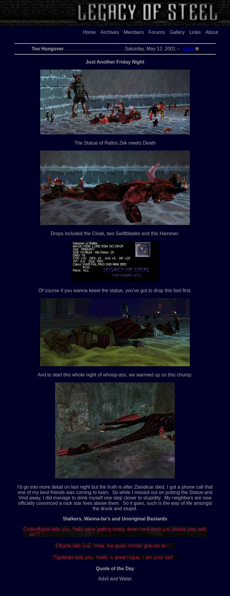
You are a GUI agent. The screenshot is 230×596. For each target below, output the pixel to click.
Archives (110, 32)
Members (134, 32)
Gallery (177, 32)
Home (89, 32)
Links (195, 32)
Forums (157, 32)
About (211, 32)
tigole (188, 48)
